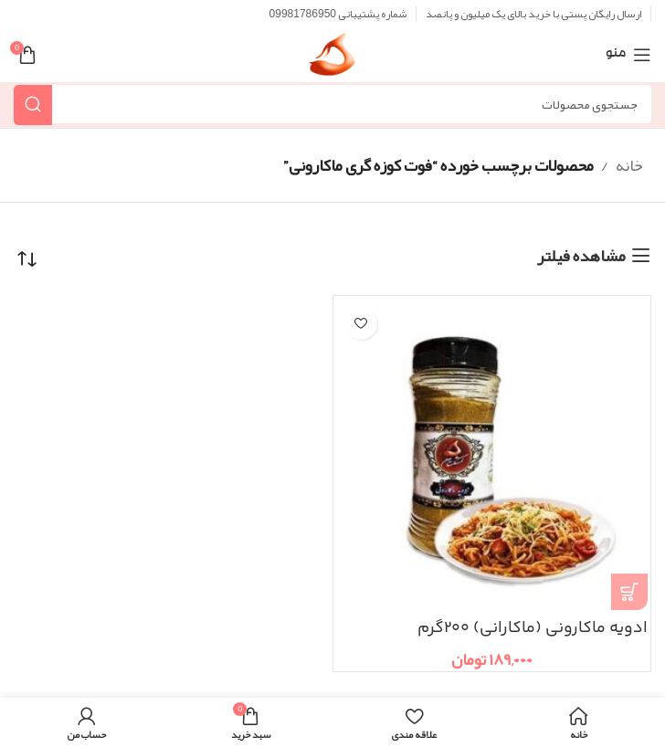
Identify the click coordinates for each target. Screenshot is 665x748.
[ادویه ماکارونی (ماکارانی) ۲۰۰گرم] (492, 455)
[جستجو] (332, 104)
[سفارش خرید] (27, 259)
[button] (629, 592)
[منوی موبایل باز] (628, 55)
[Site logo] (332, 60)
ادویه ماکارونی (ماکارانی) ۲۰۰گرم (532, 628)
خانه (629, 165)
